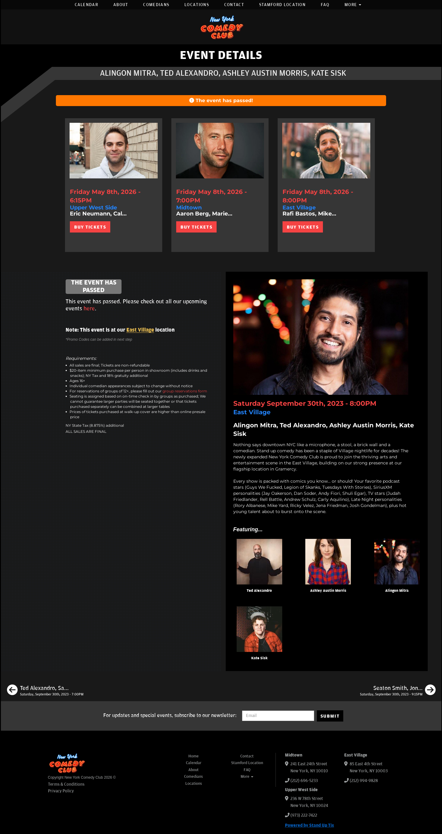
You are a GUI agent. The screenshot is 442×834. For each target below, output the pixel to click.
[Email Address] (278, 716)
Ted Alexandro (259, 590)
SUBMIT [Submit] (330, 716)
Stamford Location (282, 4)
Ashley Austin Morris (328, 590)
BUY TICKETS (90, 227)
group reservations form (185, 391)
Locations (196, 4)
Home (193, 756)
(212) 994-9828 (364, 780)
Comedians (156, 4)
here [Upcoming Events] (89, 308)
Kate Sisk (259, 658)
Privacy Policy (61, 791)
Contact (234, 4)
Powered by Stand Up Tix (309, 825)
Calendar (86, 4)
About (120, 4)
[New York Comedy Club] (221, 26)
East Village (140, 330)
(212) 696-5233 (304, 780)
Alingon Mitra (397, 590)
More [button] (352, 4)
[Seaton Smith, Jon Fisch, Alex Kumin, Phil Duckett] (398, 691)
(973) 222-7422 (303, 815)
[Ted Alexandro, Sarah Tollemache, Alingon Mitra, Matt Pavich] (45, 691)
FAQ (325, 4)
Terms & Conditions (66, 784)
